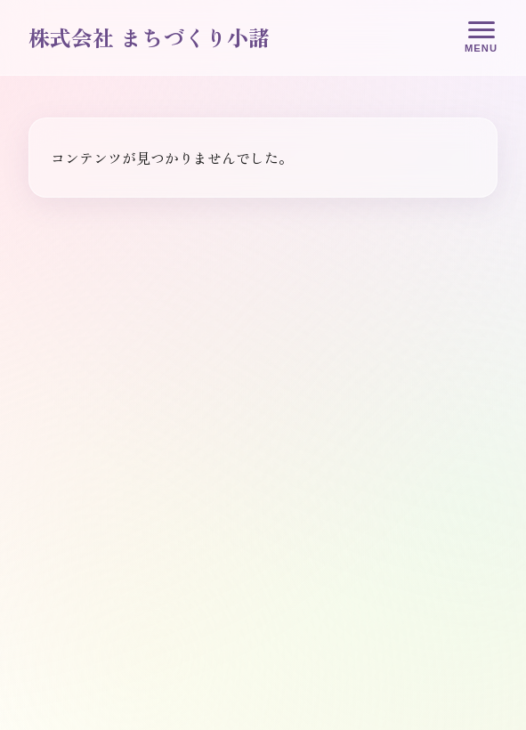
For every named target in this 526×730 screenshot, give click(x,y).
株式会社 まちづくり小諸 (149, 37)
